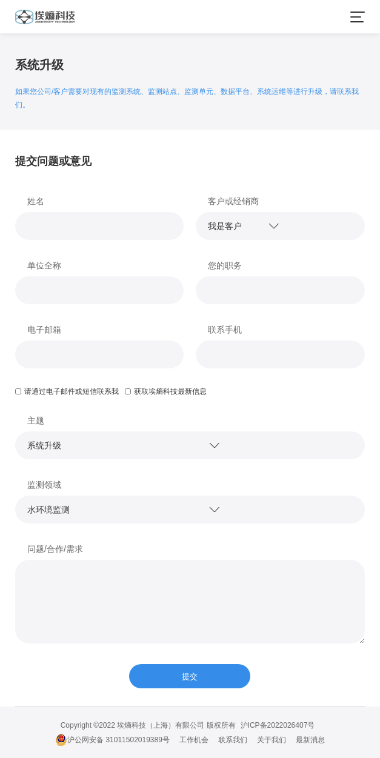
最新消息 (310, 740)
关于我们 (271, 740)
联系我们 (232, 740)
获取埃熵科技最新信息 (166, 391)
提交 (190, 676)
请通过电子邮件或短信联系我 (67, 391)
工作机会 (193, 740)
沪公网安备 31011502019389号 (112, 740)
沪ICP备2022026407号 (278, 725)
